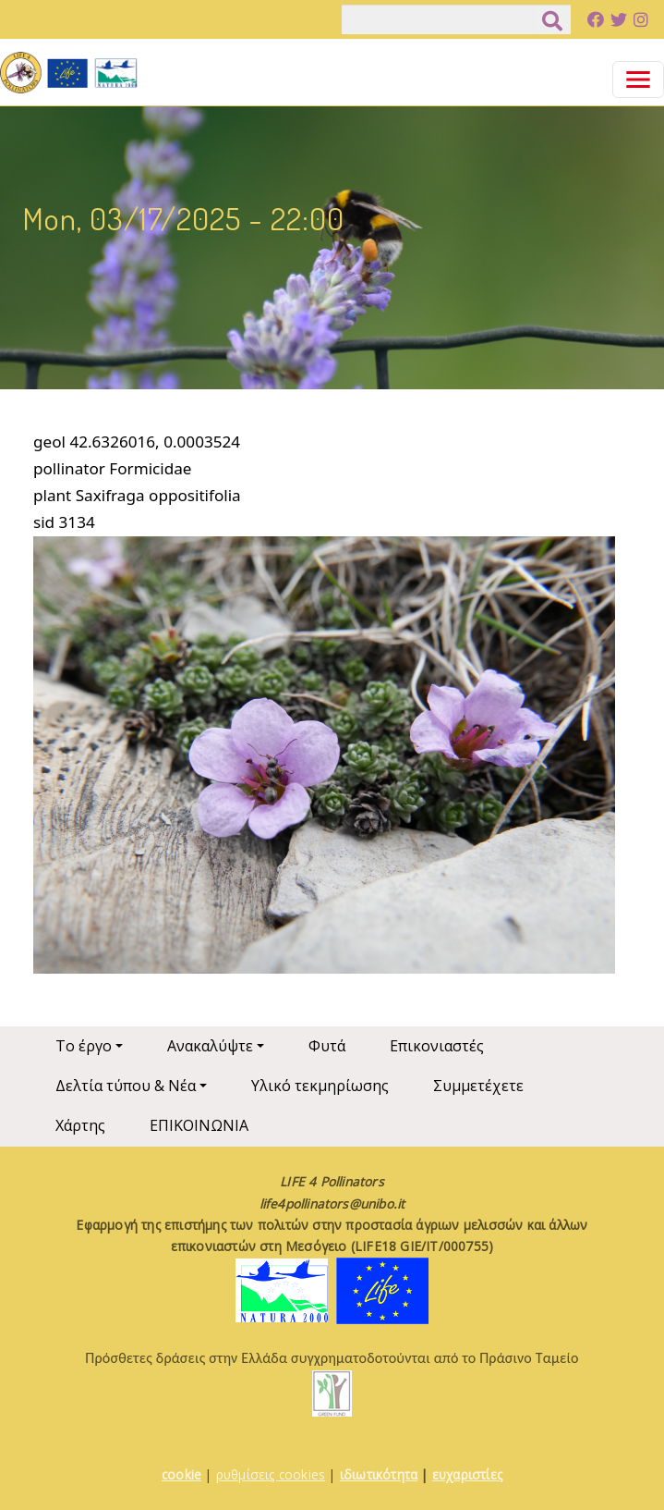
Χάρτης (80, 1125)
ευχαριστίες (467, 1474)
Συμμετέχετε (478, 1085)
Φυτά (326, 1046)
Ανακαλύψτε (210, 1046)
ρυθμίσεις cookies (270, 1474)
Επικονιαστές (437, 1046)
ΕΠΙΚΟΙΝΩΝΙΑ (199, 1125)
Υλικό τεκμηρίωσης (320, 1085)
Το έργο (83, 1046)
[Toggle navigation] (638, 79)
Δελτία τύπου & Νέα (125, 1085)
